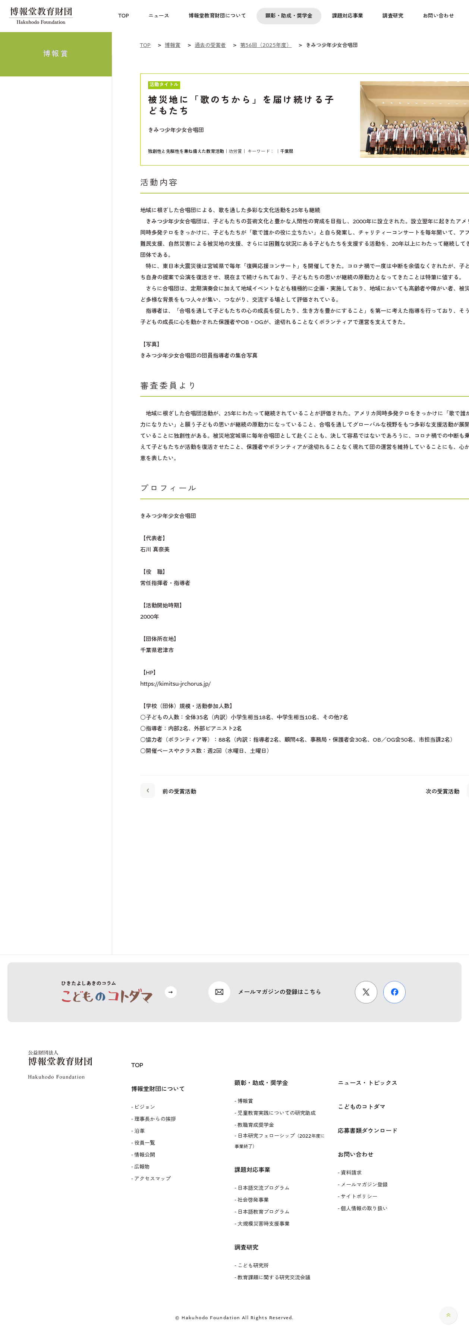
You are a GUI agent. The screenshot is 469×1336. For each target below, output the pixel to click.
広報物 (142, 1166)
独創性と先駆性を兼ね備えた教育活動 (186, 151)
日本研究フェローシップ (279, 1141)
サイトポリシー (359, 1196)
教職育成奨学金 (255, 1125)
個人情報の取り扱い (364, 1208)
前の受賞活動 (168, 790)
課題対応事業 (252, 1170)
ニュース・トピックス (367, 1083)
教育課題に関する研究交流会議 (274, 1277)
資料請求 (351, 1172)
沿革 (139, 1131)
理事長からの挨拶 (155, 1119)
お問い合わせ (356, 1155)
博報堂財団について (158, 1089)
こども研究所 (253, 1265)
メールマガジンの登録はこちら (279, 992)
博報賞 (245, 1101)
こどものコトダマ (361, 1107)
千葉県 (286, 151)
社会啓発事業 (253, 1200)
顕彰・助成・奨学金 (261, 1083)
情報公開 (144, 1155)
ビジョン (144, 1107)
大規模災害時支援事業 (263, 1223)
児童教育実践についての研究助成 (276, 1113)
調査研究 (246, 1247)
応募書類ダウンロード (367, 1131)
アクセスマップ (152, 1178)
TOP (137, 1065)
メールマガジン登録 (364, 1184)
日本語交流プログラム (263, 1188)
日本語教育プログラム (263, 1212)
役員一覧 (144, 1143)
